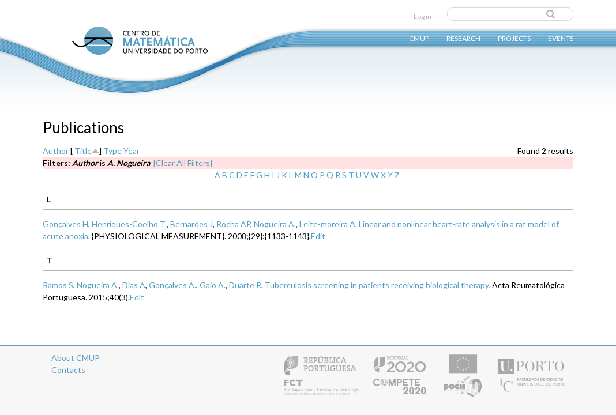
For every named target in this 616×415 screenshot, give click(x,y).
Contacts (68, 370)
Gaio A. (213, 285)
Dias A (133, 285)
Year (131, 151)
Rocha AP (233, 224)
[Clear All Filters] (182, 163)
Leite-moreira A (327, 224)
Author (56, 151)
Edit (318, 236)
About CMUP (75, 358)
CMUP (419, 38)
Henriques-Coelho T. (129, 224)
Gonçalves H (65, 224)
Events (560, 38)
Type (112, 151)
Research (463, 38)
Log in (422, 16)
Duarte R (245, 285)
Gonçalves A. (172, 285)
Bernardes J (191, 224)
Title (83, 151)
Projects (514, 38)
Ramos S (58, 285)
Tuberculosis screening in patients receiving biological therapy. (377, 285)
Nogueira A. (275, 224)
